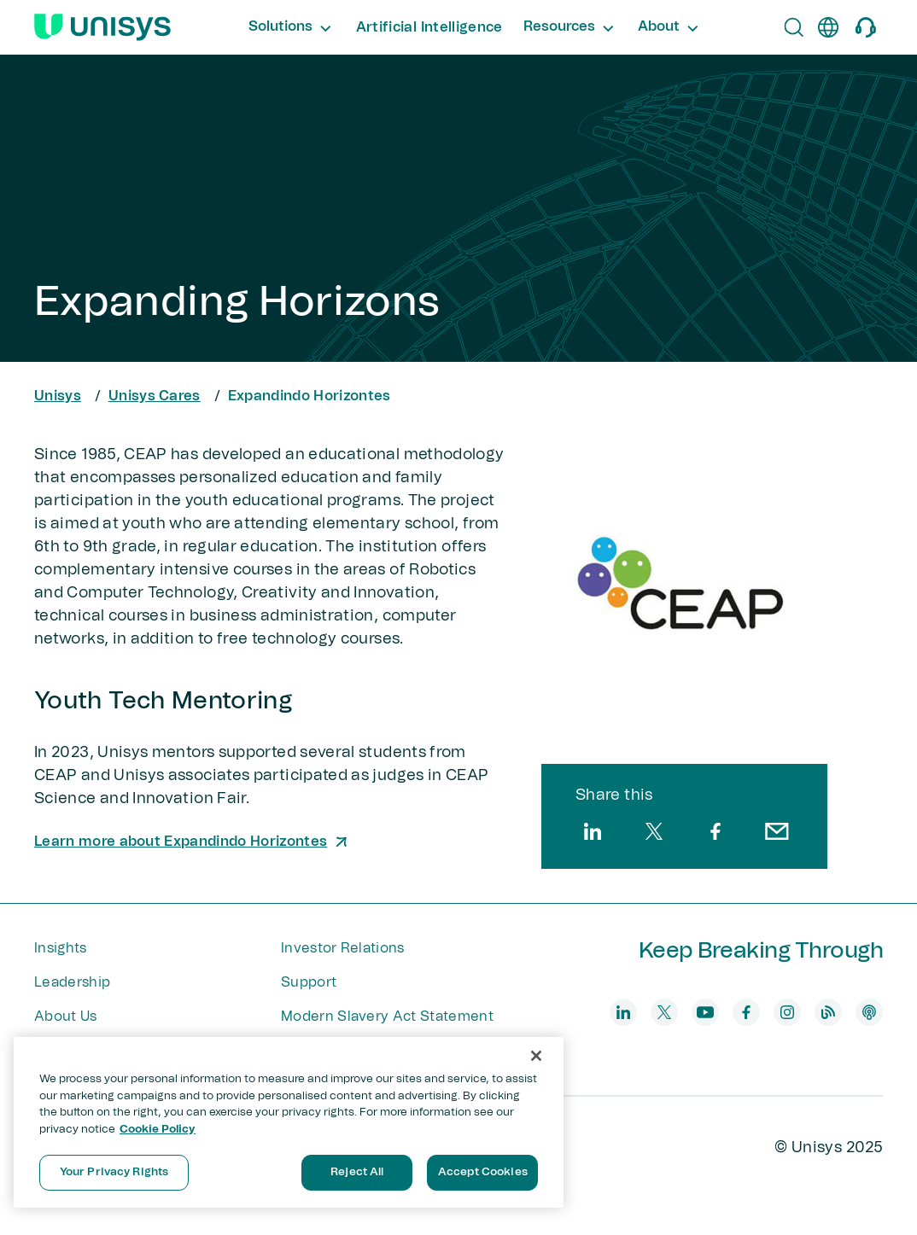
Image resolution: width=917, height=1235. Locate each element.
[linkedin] (592, 831)
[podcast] (869, 1012)
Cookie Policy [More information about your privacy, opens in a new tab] (158, 1129)
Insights (60, 948)
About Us (65, 1016)
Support (308, 982)
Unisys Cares (154, 396)
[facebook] (715, 831)
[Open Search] (794, 27)
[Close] (536, 1056)
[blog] (828, 1012)
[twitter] (654, 831)
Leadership (72, 982)
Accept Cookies (483, 1172)
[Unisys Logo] (102, 27)
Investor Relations (343, 948)
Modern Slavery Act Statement (387, 1016)
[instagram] (787, 1012)
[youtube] (705, 1012)
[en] (828, 27)
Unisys (57, 396)
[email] (777, 831)
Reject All (356, 1172)
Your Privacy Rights (114, 1172)
